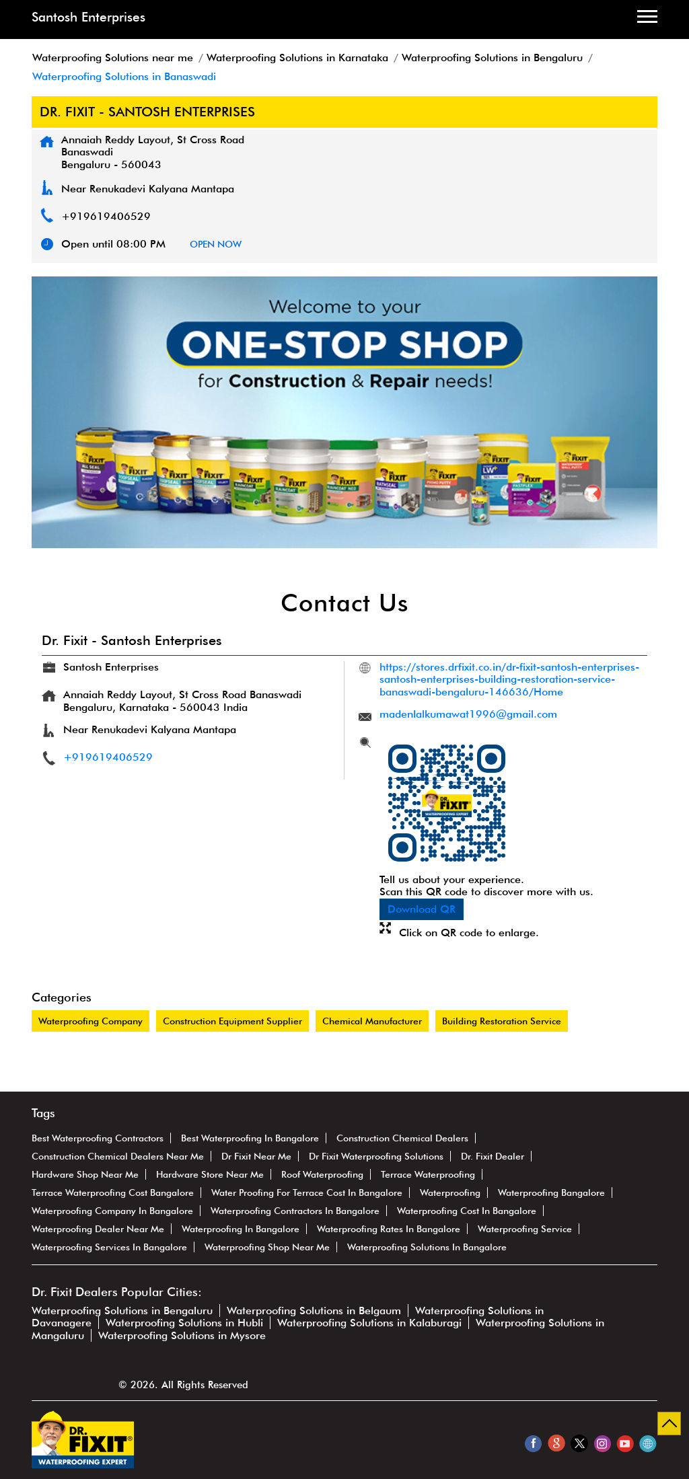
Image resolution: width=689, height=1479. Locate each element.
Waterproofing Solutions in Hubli (184, 1322)
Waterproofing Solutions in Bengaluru (122, 1310)
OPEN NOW (216, 244)
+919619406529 (106, 216)
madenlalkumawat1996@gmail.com (468, 714)
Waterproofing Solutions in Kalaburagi (369, 1322)
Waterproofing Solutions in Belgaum (314, 1310)
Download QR (422, 909)
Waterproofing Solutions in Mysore (182, 1335)
